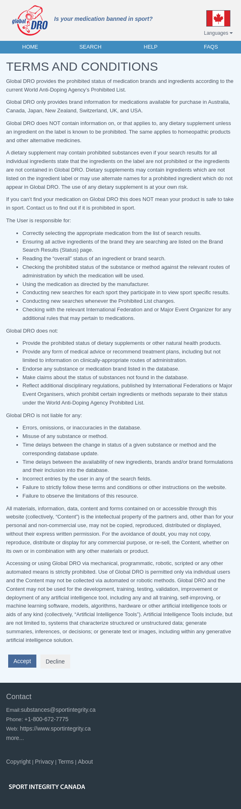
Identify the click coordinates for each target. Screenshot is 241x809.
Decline (55, 661)
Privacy (44, 761)
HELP (151, 47)
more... (15, 738)
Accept (22, 661)
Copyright (18, 761)
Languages (218, 33)
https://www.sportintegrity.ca (55, 728)
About (85, 761)
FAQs (211, 47)
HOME (30, 47)
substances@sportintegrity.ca (58, 709)
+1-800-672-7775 (47, 719)
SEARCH (90, 47)
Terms (66, 761)
